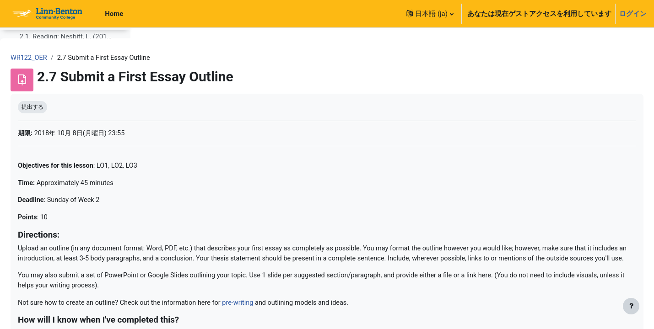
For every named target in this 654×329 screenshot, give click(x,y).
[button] (429, 13)
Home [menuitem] (114, 14)
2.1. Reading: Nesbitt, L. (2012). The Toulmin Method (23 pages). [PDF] (65, 62)
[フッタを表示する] (631, 306)
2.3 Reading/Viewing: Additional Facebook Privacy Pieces (65, 136)
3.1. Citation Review (49, 247)
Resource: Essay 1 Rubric (65, 284)
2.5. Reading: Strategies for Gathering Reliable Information (65, 173)
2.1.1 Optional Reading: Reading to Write (69, 80)
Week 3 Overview (45, 228)
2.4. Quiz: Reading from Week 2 (65, 154)
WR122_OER (167, 58)
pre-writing (384, 317)
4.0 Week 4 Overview (50, 321)
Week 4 (30, 302)
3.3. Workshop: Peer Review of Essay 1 (65, 265)
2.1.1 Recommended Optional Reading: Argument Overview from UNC (69, 99)
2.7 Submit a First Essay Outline (65, 191)
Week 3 (30, 210)
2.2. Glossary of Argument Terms (65, 117)
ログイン (633, 14)
